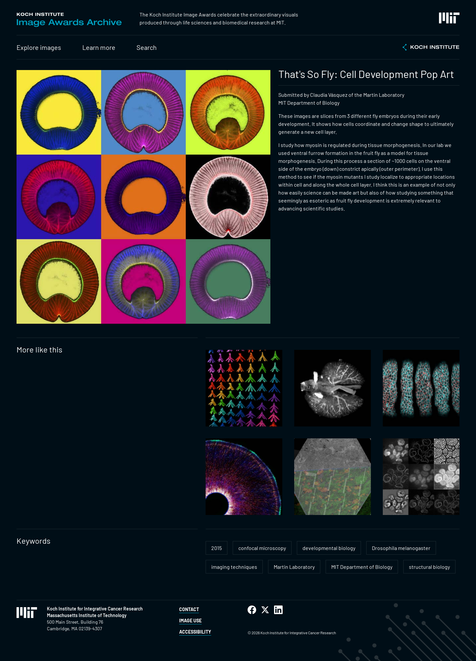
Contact (189, 609)
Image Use (190, 620)
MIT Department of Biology (361, 567)
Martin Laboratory (294, 567)
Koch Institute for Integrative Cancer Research (95, 608)
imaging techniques (234, 567)
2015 (216, 548)
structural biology (429, 567)
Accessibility (195, 632)
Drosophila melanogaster (401, 548)
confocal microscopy (262, 548)
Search (147, 47)
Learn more (98, 47)
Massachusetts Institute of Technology (87, 615)
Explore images (39, 47)
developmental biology (328, 548)
